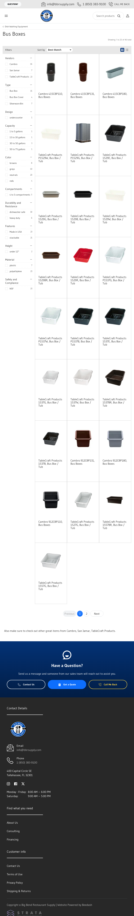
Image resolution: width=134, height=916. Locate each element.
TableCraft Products (19, 76)
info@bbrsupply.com (29, 750)
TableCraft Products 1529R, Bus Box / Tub (82, 280)
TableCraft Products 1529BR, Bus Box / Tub (50, 280)
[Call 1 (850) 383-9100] (91, 4)
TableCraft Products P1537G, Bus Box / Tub (114, 280)
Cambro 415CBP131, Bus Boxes (82, 95)
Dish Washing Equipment (16, 26)
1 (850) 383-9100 (27, 762)
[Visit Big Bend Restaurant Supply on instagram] (8, 783)
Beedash (87, 905)
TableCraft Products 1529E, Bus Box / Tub (114, 158)
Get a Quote (67, 684)
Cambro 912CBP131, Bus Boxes (82, 462)
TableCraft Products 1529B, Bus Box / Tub (82, 219)
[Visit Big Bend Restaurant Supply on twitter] (23, 783)
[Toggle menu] (6, 15)
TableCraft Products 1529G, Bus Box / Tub (50, 219)
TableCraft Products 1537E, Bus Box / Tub (114, 341)
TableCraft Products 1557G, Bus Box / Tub (50, 586)
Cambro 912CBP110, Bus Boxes (50, 523)
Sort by (41, 50)
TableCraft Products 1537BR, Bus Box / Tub (114, 402)
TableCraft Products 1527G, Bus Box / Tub (82, 525)
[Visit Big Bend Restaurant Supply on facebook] (15, 783)
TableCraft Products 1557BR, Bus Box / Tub (114, 525)
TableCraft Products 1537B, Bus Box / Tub (50, 463)
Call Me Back (119, 4)
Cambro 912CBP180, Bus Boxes (115, 462)
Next (97, 613)
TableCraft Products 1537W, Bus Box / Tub (82, 402)
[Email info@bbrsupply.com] (57, 4)
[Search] (108, 16)
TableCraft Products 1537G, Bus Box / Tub (50, 402)
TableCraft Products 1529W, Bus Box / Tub (114, 219)
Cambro (13, 64)
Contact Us (26, 684)
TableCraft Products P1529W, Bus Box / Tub (50, 158)
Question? (13, 4)
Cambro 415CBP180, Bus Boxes (115, 95)
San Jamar (15, 70)
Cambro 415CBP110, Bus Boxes (50, 95)
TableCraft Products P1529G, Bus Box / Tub (82, 158)
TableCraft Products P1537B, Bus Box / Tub (82, 341)
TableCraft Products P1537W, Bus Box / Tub (50, 341)
